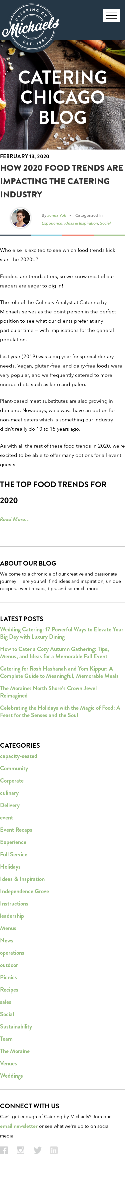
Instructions (14, 903)
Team (6, 1038)
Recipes (9, 989)
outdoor (9, 965)
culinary (9, 793)
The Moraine (15, 1051)
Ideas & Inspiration (81, 223)
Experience (52, 223)
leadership (12, 915)
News (6, 940)
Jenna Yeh (56, 215)
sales (5, 1002)
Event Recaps (16, 829)
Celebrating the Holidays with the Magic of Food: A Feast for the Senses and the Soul (60, 711)
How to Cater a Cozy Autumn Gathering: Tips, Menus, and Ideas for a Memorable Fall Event (54, 652)
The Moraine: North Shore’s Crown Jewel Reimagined (48, 692)
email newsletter (19, 1126)
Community (14, 768)
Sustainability (16, 1026)
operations (12, 952)
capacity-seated (18, 756)
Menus (8, 928)
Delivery (10, 805)
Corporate (12, 780)
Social (105, 223)
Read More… (15, 519)
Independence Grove (24, 891)
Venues (8, 1063)
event (6, 817)
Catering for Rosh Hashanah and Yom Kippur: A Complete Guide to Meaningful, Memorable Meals (59, 672)
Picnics (8, 977)
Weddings (11, 1075)
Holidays (10, 866)
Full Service (13, 854)
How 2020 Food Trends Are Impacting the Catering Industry (61, 181)
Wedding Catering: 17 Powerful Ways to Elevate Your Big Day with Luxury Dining (61, 633)
